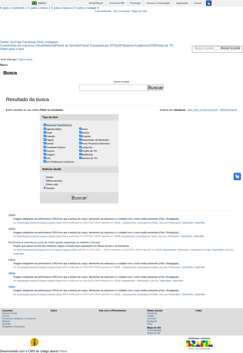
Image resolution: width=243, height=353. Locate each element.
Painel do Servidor (68, 45)
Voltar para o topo (12, 49)
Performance (174, 223)
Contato (5, 45)
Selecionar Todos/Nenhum (59, 125)
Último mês (52, 184)
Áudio (49, 132)
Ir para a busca (63, 7)
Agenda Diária (53, 129)
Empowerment (129, 223)
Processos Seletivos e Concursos (19, 318)
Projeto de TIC (89, 151)
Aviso (85, 129)
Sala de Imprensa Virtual (27, 45)
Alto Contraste (121, 11)
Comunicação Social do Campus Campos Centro (39, 223)
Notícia (85, 132)
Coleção (50, 136)
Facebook (29, 42)
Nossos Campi (9, 313)
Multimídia (87, 154)
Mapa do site (153, 333)
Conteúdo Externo (55, 147)
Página (50, 140)
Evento (50, 143)
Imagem (50, 154)
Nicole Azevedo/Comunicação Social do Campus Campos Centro (47, 250)
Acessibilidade (103, 11)
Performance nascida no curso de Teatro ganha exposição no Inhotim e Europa (54, 242)
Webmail (50, 45)
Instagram (51, 42)
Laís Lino (163, 223)
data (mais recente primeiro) (202, 109)
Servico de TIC (90, 158)
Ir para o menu (39, 7)
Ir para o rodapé (87, 7)
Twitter (4, 42)
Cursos (5, 316)
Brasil (42, 3)
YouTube (16, 42)
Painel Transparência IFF (97, 45)
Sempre (50, 188)
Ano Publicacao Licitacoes (60, 161)
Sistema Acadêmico (136, 45)
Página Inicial (25, 59)
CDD (152, 45)
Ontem (49, 177)
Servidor (6, 324)
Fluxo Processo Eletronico (96, 143)
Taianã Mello (187, 223)
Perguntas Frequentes (13, 326)
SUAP (118, 45)
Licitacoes (87, 147)
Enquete (86, 136)
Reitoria (6, 321)
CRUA (11, 215)
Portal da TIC (165, 45)
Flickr (40, 42)
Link (48, 158)
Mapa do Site (139, 11)
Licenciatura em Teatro (147, 223)
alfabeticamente (228, 109)
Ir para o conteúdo (14, 7)
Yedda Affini (199, 223)
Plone (63, 351)
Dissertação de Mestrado (95, 140)
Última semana (54, 180)
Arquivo (50, 151)
